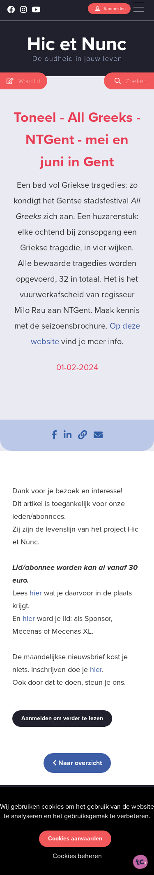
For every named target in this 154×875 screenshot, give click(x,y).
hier (36, 593)
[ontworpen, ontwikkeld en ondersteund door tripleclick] (140, 861)
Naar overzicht (77, 763)
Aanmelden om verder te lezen (62, 718)
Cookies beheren (77, 856)
